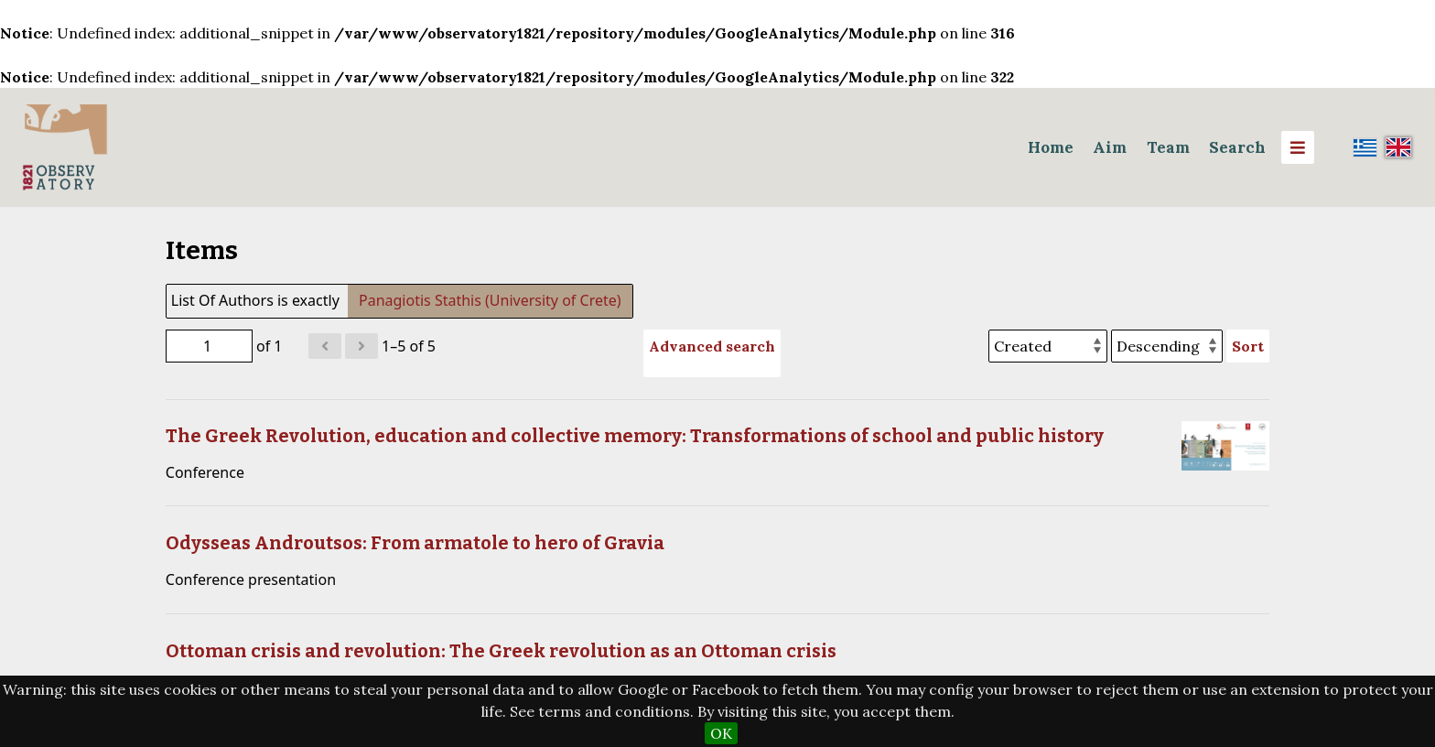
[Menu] (1297, 147)
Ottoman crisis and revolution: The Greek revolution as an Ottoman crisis (501, 651)
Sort (1248, 346)
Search (1237, 147)
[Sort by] (1047, 346)
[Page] (209, 346)
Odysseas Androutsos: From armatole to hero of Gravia (415, 543)
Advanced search (712, 346)
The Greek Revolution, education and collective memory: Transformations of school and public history (635, 436)
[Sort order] (1167, 346)
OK (721, 733)
